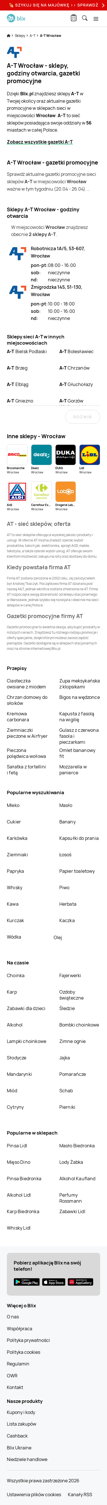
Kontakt (15, 1387)
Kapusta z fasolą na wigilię (76, 717)
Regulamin (18, 1364)
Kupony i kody (21, 1412)
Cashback (17, 1436)
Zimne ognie (72, 1041)
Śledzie (67, 1008)
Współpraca (19, 1328)
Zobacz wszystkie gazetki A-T (40, 142)
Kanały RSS (80, 1494)
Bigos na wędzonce (79, 697)
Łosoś (65, 854)
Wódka (14, 937)
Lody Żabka (71, 1162)
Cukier (14, 822)
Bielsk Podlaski (27, 351)
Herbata (67, 904)
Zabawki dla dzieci (26, 1008)
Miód (12, 1090)
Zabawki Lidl (72, 1211)
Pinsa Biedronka (24, 1178)
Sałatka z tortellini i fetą (26, 770)
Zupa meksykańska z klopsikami (79, 684)
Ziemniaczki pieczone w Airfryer (27, 733)
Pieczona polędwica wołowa (26, 753)
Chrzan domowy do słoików (27, 700)
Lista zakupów (21, 1424)
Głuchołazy (76, 384)
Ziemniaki (17, 854)
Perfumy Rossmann (70, 1198)
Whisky (14, 887)
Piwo (64, 887)
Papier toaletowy (77, 871)
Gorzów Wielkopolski (72, 404)
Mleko (13, 805)
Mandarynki (19, 1074)
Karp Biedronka (23, 1211)
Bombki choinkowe (79, 1025)
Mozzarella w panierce (73, 770)
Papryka (15, 871)
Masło (65, 805)
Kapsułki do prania (79, 838)
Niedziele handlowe (27, 1459)
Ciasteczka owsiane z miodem (26, 684)
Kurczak (15, 920)
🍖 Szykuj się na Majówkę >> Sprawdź (53, 5)
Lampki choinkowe (26, 1041)
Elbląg (17, 384)
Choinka (16, 975)
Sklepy (20, 35)
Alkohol (15, 1025)
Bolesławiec (76, 351)
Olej (58, 937)
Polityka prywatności (28, 1340)
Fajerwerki (70, 975)
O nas (13, 1317)
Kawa (13, 904)
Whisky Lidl (19, 1228)
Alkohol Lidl (19, 1195)
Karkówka (17, 838)
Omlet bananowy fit (77, 753)
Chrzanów (74, 368)
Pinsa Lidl (17, 1146)
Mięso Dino (18, 1162)
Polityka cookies (23, 1352)
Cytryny (15, 1107)
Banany (67, 822)
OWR (12, 1376)
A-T (33, 35)
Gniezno (20, 401)
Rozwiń (82, 417)
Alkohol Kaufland (77, 1178)
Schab (66, 1090)
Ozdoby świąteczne (71, 995)
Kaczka (67, 920)
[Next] (102, 5)
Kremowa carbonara (18, 717)
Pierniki (67, 1107)
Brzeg (17, 368)
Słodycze (17, 1058)
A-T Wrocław (50, 35)
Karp (12, 992)
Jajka (64, 1058)
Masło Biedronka (77, 1146)
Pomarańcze (72, 1074)
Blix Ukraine (19, 1448)
